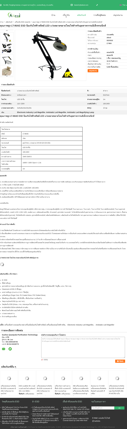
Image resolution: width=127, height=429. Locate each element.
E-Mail (94, 418)
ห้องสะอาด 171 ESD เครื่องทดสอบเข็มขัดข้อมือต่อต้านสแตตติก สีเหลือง (98, 389)
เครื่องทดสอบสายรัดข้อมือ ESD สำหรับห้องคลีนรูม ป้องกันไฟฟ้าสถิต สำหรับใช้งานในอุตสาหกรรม (116, 391)
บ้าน (53, 15)
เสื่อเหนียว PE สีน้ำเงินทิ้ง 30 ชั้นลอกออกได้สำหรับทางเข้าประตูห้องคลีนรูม (15, 422)
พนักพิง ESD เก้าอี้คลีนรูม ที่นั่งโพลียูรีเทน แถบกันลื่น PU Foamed (15, 413)
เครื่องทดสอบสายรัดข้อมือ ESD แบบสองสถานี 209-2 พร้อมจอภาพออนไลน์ (8, 389)
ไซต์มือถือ (96, 421)
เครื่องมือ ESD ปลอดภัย (22, 22)
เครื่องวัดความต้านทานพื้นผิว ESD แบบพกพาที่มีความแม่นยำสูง (62, 388)
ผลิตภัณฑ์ (81, 15)
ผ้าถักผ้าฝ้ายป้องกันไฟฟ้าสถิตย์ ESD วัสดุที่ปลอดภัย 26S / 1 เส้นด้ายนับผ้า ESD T (15, 418)
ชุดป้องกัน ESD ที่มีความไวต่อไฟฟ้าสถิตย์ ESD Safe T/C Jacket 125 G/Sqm (76, 408)
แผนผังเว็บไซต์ (104, 418)
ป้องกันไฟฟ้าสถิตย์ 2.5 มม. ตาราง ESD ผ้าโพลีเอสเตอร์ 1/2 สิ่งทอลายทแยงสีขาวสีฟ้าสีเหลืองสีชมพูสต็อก (45, 420)
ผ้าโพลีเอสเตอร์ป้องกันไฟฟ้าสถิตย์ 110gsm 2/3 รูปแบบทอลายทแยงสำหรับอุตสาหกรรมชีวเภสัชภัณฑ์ (45, 409)
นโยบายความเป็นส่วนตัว (19, 427)
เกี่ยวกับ (66, 15)
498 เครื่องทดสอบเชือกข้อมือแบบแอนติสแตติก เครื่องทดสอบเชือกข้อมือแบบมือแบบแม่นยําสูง (81, 389)
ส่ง (119, 408)
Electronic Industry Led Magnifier (80, 325)
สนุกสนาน (118, 15)
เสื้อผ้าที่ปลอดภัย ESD (72, 402)
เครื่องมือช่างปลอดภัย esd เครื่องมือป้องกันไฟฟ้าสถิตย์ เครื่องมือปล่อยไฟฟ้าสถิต (34, 325)
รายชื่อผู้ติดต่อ (99, 15)
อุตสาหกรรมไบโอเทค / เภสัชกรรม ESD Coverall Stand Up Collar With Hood (76, 419)
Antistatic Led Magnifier (105, 325)
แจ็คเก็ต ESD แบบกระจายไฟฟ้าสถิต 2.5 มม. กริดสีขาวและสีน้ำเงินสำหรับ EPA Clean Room (76, 414)
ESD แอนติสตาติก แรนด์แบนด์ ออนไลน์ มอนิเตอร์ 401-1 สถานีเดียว (27, 388)
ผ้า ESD (35, 402)
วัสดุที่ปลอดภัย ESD (10, 402)
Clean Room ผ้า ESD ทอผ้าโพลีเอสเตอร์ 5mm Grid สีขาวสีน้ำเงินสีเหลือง (45, 415)
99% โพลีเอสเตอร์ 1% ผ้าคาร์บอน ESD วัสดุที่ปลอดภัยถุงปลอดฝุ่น (14, 408)
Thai (124, 5)
